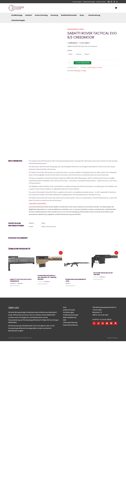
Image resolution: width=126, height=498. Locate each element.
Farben (69, 50)
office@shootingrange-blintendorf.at (104, 307)
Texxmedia (115, 338)
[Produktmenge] (69, 62)
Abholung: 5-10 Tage (80, 70)
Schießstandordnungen (70, 315)
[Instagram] (111, 2)
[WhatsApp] (117, 2)
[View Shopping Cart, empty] (116, 8)
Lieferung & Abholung (70, 322)
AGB (64, 320)
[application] (84, 15)
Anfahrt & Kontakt (69, 310)
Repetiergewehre (72, 29)
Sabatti (81, 29)
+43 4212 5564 (97, 310)
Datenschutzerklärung (70, 325)
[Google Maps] (115, 323)
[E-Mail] (109, 2)
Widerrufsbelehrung (69, 317)
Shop (64, 307)
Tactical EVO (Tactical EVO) (37, 203)
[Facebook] (114, 2)
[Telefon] (98, 323)
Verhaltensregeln (68, 312)
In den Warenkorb (82, 63)
